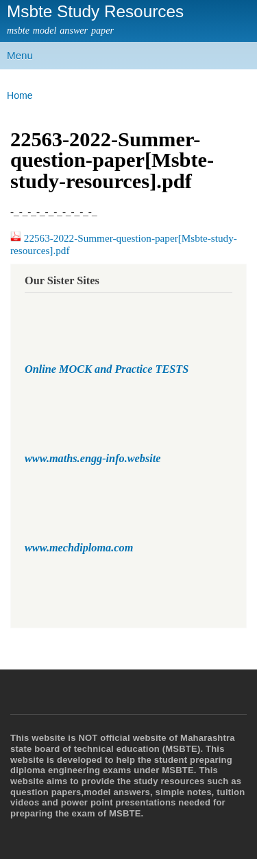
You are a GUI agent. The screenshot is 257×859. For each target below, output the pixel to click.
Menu (20, 55)
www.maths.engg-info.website (92, 459)
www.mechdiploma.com (79, 548)
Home (20, 95)
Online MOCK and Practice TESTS (106, 369)
